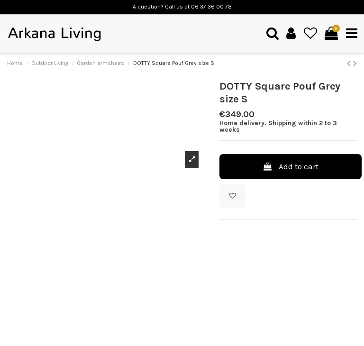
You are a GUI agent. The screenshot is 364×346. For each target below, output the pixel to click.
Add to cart (290, 166)
